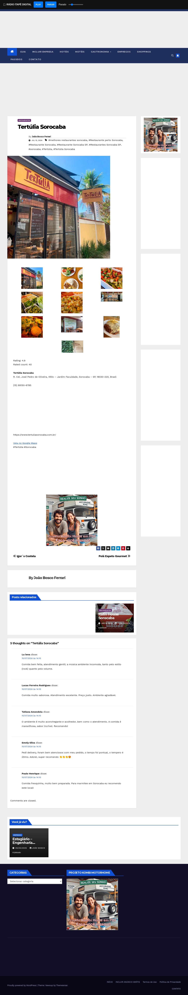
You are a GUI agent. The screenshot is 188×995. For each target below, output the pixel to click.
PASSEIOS (16, 59)
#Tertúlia (47, 149)
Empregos (17, 835)
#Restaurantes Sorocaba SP (105, 144)
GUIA (23, 51)
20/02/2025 (21, 848)
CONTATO (35, 59)
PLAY (38, 4)
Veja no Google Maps (25, 443)
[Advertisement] (94, 85)
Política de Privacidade (170, 982)
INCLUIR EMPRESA (42, 51)
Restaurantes (24, 120)
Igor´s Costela (24, 556)
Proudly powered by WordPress (22, 985)
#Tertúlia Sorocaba (64, 149)
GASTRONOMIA (100, 51)
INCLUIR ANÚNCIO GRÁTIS (128, 982)
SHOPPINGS (144, 51)
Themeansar (62, 985)
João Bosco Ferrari (41, 136)
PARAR (50, 4)
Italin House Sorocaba (108, 616)
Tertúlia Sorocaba (42, 126)
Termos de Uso (150, 982)
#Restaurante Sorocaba (42, 144)
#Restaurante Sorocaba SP (72, 144)
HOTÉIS (64, 51)
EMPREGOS (124, 51)
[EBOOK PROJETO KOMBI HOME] (72, 520)
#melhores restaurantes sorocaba (67, 140)
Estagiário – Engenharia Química (22, 842)
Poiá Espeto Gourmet (114, 556)
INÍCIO (110, 982)
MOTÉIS (79, 51)
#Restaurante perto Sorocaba (105, 140)
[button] (172, 55)
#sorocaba (35, 149)
